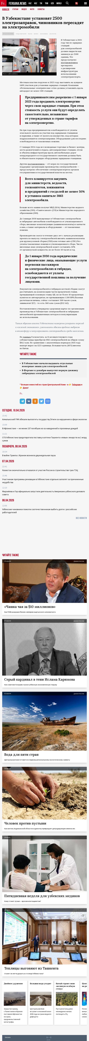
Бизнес (36, 34)
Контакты (8, 1037)
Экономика (44, 34)
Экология (52, 34)
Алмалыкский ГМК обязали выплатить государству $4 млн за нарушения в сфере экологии (44, 419)
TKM (46, 3)
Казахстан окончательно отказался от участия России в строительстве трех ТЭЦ (40, 470)
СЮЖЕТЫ (41, 9)
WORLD (58, 3)
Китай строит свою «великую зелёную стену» (65, 986)
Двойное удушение (13, 983)
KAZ (30, 3)
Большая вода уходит (40, 983)
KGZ (35, 3)
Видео (24, 9)
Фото (32, 9)
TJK (41, 3)
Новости (5, 9)
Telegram (76, 384)
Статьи (15, 9)
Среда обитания (21, 34)
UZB (52, 3)
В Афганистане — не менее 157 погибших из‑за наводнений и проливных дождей (40, 428)
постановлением (69, 62)
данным (27, 337)
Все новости (81, 518)
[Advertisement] (44, 537)
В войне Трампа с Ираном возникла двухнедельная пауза (29, 455)
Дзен (25, 387)
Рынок (30, 34)
